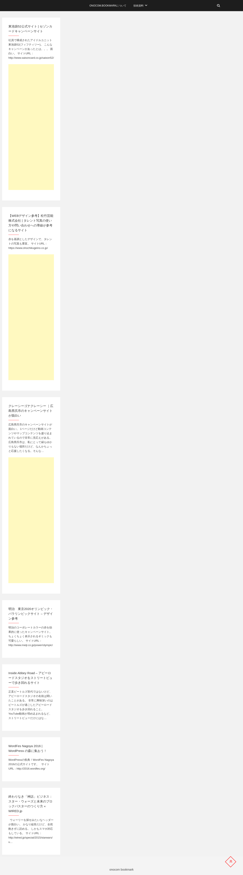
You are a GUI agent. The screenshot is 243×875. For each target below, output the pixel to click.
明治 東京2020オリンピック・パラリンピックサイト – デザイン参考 (30, 613)
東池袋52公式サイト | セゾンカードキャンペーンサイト (30, 29)
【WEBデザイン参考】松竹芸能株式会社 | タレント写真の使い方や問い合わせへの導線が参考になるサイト (30, 223)
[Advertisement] (31, 127)
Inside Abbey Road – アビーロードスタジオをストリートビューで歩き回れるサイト (30, 677)
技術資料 (138, 5)
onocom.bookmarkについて (107, 5)
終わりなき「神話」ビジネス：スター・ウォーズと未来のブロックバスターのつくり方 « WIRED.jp (30, 804)
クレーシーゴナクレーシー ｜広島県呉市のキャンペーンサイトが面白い (30, 410)
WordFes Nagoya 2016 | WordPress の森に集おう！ (27, 748)
